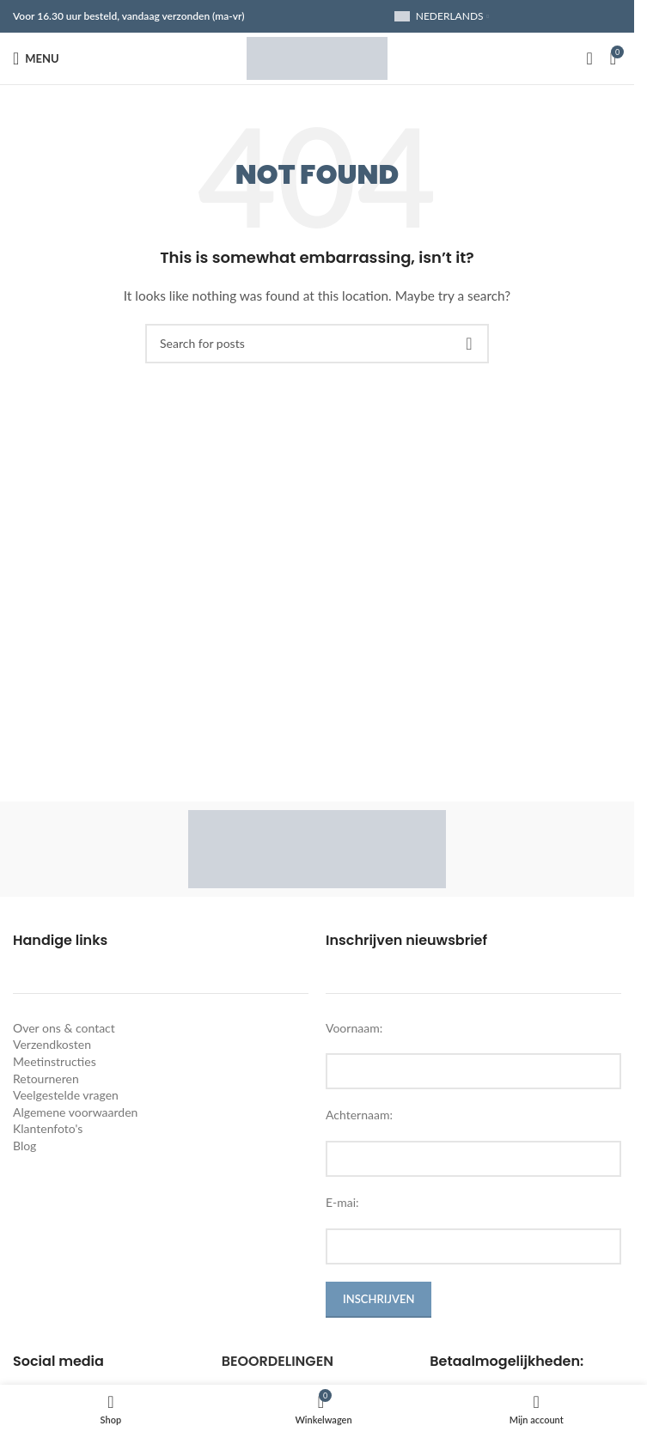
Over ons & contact (64, 1028)
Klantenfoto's (47, 1128)
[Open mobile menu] (36, 58)
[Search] (589, 58)
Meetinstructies (54, 1061)
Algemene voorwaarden (75, 1112)
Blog (24, 1145)
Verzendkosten (52, 1044)
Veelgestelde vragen (66, 1095)
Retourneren (46, 1078)
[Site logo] (317, 57)
